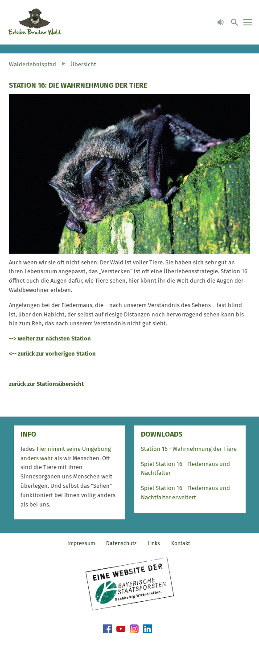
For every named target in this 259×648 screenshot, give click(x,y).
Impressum (81, 543)
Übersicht (83, 64)
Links (154, 543)
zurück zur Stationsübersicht (46, 384)
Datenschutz (121, 543)
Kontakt (180, 543)
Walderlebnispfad (32, 64)
